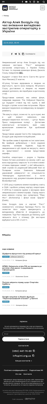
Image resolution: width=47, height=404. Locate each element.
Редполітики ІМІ (36, 370)
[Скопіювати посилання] (29, 54)
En (3, 2)
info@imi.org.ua (22, 356)
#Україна (6, 235)
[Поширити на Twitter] (19, 54)
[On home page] (7, 8)
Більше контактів (22, 361)
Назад (6, 16)
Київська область (17, 256)
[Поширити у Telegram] (15, 54)
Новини (6, 256)
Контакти (28, 374)
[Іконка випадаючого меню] (42, 8)
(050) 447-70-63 (22, 351)
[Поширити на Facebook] (12, 54)
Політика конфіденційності (15, 370)
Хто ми (18, 374)
